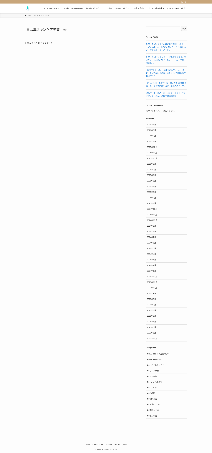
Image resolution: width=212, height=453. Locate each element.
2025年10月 (152, 158)
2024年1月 (151, 271)
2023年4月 (151, 321)
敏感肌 (152, 393)
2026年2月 (151, 136)
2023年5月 (151, 316)
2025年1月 (151, 203)
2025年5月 (151, 181)
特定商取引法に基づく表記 (116, 445)
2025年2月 (151, 198)
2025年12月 (152, 147)
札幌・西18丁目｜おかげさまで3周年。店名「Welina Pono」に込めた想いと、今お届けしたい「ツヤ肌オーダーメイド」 (166, 47)
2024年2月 (151, 265)
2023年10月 (152, 288)
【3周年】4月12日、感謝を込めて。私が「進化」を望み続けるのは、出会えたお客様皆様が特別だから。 (166, 73)
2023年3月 (151, 327)
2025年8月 (151, 164)
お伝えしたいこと (157, 365)
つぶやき (153, 387)
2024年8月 (151, 231)
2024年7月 (151, 237)
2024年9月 (151, 226)
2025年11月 (152, 153)
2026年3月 (151, 130)
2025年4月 (151, 186)
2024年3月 (151, 260)
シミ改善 (153, 376)
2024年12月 (152, 209)
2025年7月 (151, 170)
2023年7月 (151, 305)
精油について (155, 404)
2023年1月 (151, 333)
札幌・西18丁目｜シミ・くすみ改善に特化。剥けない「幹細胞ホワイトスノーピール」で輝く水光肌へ (166, 60)
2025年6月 (151, 175)
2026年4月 (151, 124)
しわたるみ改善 (156, 382)
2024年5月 (151, 248)
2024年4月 (151, 254)
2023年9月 (151, 293)
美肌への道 (154, 410)
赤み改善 (153, 416)
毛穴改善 (153, 399)
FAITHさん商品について (159, 354)
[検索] (185, 2)
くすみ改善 (154, 370)
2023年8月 (151, 299)
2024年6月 (151, 243)
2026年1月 (151, 141)
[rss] (182, 2)
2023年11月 (152, 282)
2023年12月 (152, 276)
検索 (184, 28)
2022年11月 (152, 338)
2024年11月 (152, 215)
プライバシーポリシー (94, 445)
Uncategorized (155, 359)
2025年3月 (151, 192)
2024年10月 (152, 220)
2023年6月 (151, 310)
